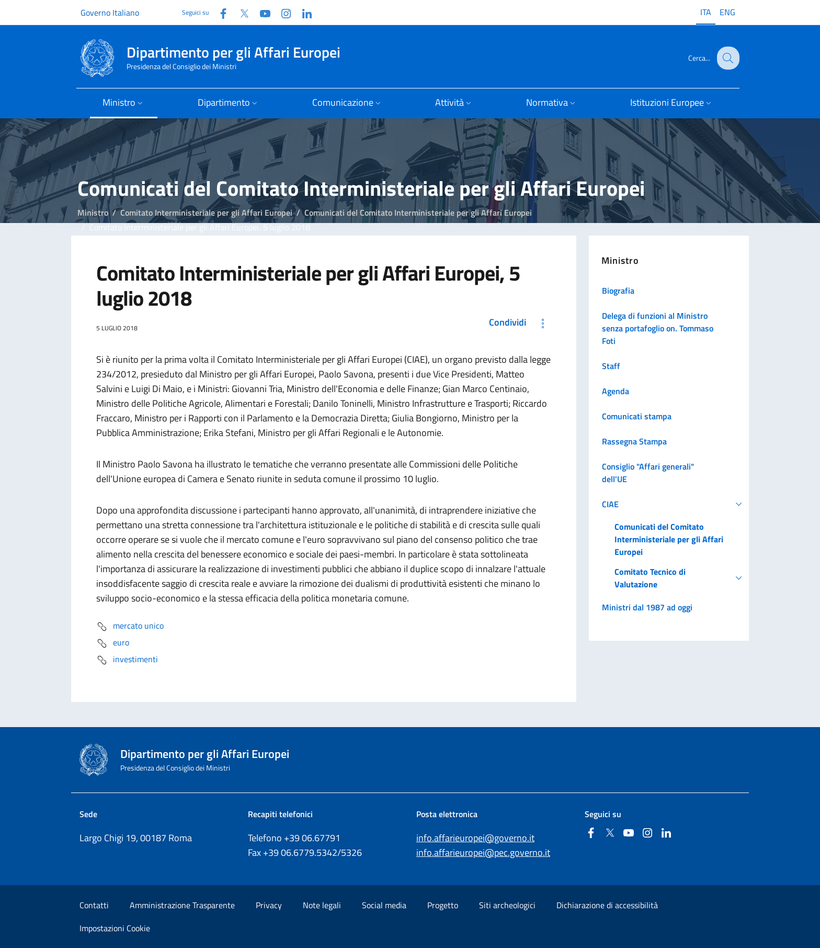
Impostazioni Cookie (114, 928)
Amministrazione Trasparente (182, 905)
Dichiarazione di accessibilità (607, 905)
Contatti (94, 905)
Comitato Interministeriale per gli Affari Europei (206, 212)
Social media (384, 905)
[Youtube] (260, 12)
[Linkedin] (302, 12)
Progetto (442, 905)
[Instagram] (281, 12)
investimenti (127, 660)
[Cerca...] (726, 58)
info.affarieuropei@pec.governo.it (483, 852)
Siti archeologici (507, 905)
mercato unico (130, 626)
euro (112, 643)
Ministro (92, 212)
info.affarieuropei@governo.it (475, 838)
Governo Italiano (110, 12)
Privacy (269, 905)
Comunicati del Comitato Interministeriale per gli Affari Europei (418, 212)
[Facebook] (219, 12)
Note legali (322, 905)
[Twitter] (240, 12)
